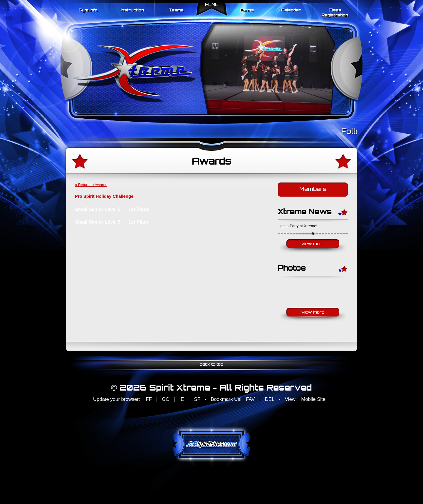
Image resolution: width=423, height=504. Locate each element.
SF (197, 399)
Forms (247, 10)
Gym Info (88, 10)
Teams (176, 10)
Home (211, 5)
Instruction (132, 10)
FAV (250, 399)
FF (149, 399)
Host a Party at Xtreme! (297, 226)
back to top (211, 364)
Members (312, 189)
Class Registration (335, 13)
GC (165, 399)
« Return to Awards (91, 184)
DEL (269, 399)
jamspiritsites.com (211, 444)
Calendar (291, 10)
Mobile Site (313, 399)
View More (312, 244)
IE (181, 399)
